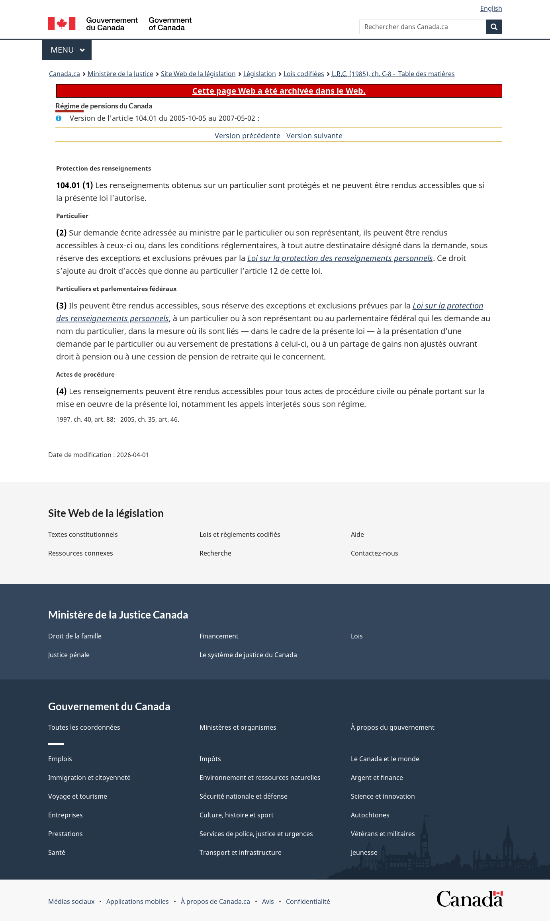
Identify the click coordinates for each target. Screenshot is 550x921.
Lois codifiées (304, 73)
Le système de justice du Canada (248, 654)
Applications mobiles (137, 901)
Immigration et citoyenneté (89, 777)
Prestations (65, 833)
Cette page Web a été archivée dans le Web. (279, 90)
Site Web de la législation (198, 73)
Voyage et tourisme (77, 796)
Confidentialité (308, 901)
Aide (357, 534)
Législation (259, 73)
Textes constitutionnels (83, 534)
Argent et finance (377, 777)
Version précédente (247, 135)
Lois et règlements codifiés (240, 534)
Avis (268, 901)
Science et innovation (383, 796)
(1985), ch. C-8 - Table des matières (393, 73)
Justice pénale (69, 654)
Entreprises (65, 815)
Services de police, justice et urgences (256, 833)
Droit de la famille (75, 636)
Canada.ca (64, 73)
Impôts (210, 758)
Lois (357, 636)
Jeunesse (364, 852)
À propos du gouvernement (393, 727)
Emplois (60, 758)
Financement (219, 636)
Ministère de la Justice (120, 73)
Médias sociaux (71, 901)
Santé (56, 852)
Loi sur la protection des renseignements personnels (340, 258)
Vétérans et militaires (383, 833)
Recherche (215, 553)
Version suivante (314, 135)
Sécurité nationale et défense (244, 796)
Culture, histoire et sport (237, 815)
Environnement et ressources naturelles (260, 777)
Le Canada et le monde (385, 758)
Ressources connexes (80, 553)
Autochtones (370, 815)
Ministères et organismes (238, 727)
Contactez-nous (374, 553)
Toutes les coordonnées (84, 727)
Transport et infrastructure (241, 852)
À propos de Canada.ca (215, 901)
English (491, 8)
